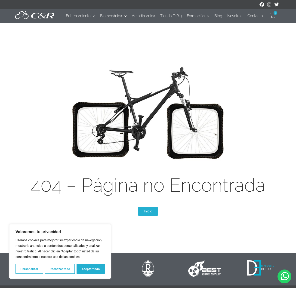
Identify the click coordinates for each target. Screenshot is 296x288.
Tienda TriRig (171, 16)
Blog (218, 16)
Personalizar (29, 269)
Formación (198, 16)
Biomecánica (113, 16)
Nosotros (234, 16)
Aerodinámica (143, 16)
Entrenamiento (80, 16)
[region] (60, 252)
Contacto (255, 16)
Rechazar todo (59, 269)
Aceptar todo (90, 269)
